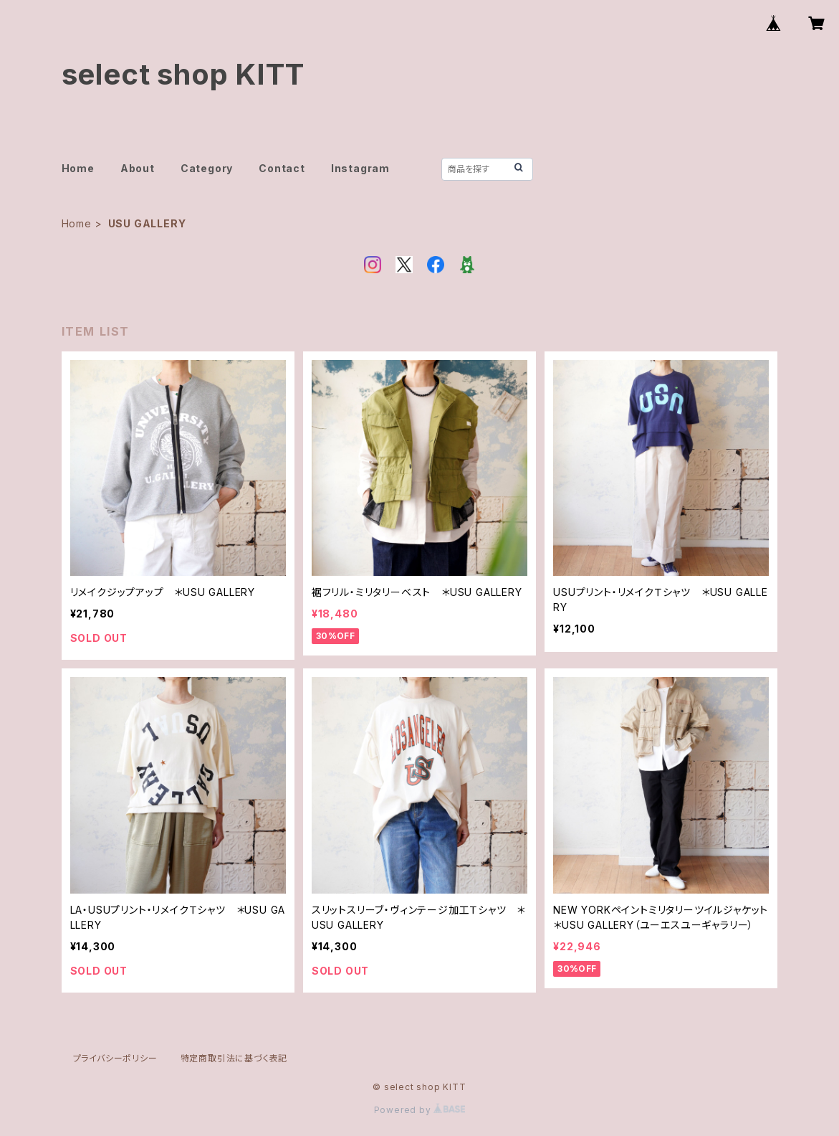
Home (78, 168)
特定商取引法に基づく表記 (234, 1058)
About (137, 168)
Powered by (420, 1109)
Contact (282, 168)
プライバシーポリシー (115, 1058)
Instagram (360, 168)
